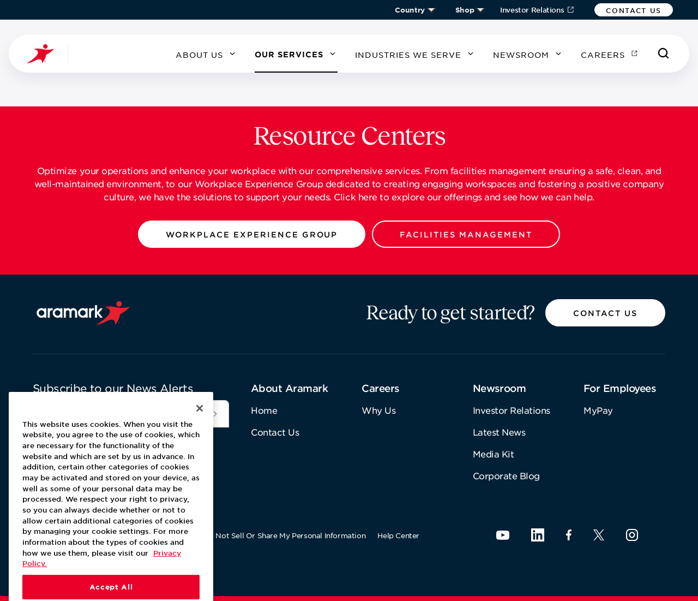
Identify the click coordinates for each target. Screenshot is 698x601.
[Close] (200, 425)
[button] (633, 9)
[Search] (663, 53)
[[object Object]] (215, 413)
